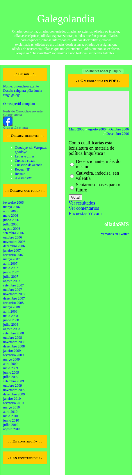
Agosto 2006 (97, 129)
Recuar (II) (22, 169)
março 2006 (11, 207)
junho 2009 (11, 372)
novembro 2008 (14, 342)
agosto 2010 (11, 429)
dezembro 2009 (14, 394)
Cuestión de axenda (28, 165)
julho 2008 (10, 324)
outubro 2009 (12, 385)
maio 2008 (10, 316)
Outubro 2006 (119, 129)
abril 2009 (10, 364)
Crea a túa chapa (15, 127)
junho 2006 (11, 220)
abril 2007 (10, 263)
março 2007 (11, 259)
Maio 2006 (76, 129)
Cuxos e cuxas (25, 161)
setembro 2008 (13, 333)
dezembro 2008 (14, 346)
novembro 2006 (14, 242)
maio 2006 (10, 216)
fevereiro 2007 (13, 255)
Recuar (20, 174)
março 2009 (11, 359)
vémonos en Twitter (115, 234)
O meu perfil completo (19, 104)
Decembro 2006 (117, 134)
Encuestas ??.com (85, 213)
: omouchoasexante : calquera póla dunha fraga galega (22, 90)
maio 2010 (10, 416)
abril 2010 (10, 412)
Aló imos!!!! (23, 178)
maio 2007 (10, 268)
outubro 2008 (12, 338)
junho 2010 (11, 420)
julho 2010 (10, 425)
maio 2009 (10, 368)
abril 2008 (10, 311)
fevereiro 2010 (13, 403)
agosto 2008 (11, 329)
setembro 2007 (13, 285)
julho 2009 (10, 377)
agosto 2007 (11, 281)
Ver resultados (82, 202)
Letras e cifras (25, 156)
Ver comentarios (84, 208)
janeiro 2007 (12, 250)
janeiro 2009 (12, 351)
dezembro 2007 (14, 298)
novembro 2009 (14, 390)
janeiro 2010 (12, 399)
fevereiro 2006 (13, 202)
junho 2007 (11, 272)
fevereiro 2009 (13, 355)
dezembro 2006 (14, 246)
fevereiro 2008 (13, 303)
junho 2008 (11, 320)
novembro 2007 (14, 294)
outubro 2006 (12, 237)
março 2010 (11, 407)
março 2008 (11, 307)
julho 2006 (10, 224)
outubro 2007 (12, 290)
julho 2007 (10, 277)
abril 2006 (10, 211)
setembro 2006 (13, 233)
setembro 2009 (13, 381)
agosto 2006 (11, 229)
